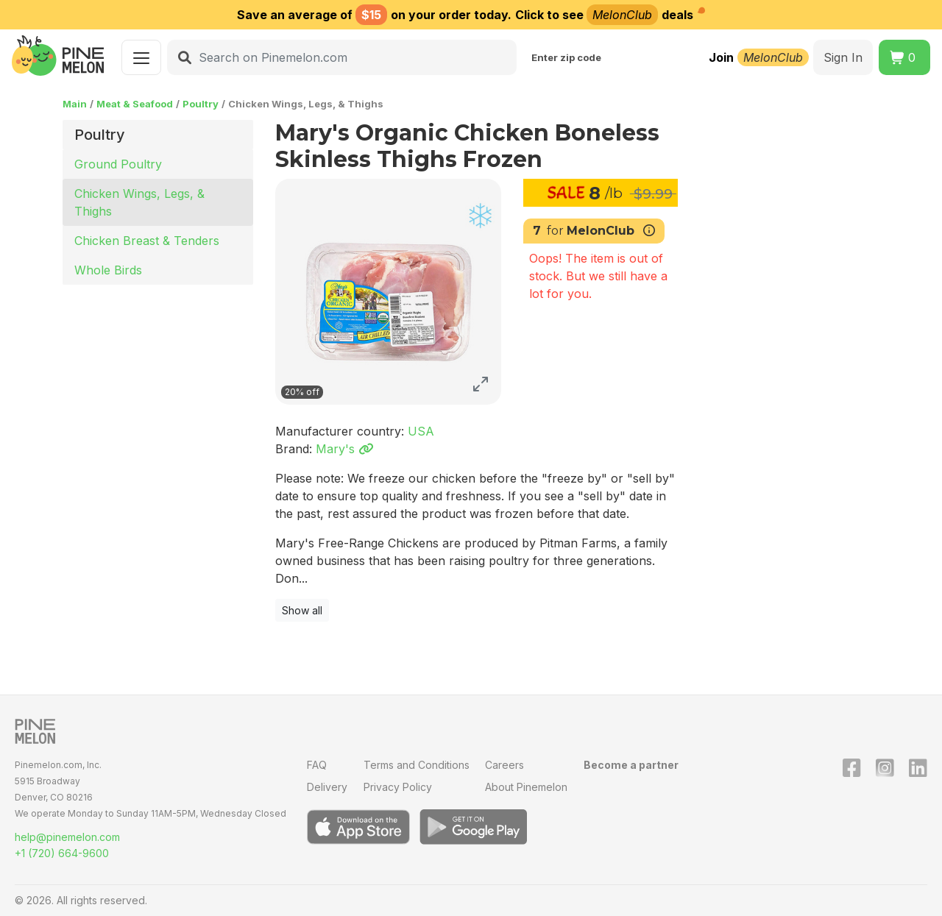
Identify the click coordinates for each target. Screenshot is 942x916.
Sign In (843, 57)
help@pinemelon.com (67, 837)
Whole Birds (108, 270)
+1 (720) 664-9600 (62, 853)
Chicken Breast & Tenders (146, 240)
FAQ (317, 765)
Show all (302, 610)
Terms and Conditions (417, 765)
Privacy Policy (398, 787)
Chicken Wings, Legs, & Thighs (139, 202)
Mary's (344, 448)
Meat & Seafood (134, 104)
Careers (504, 765)
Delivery (327, 787)
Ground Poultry (118, 164)
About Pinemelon (526, 787)
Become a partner (631, 765)
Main (75, 104)
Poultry (201, 104)
